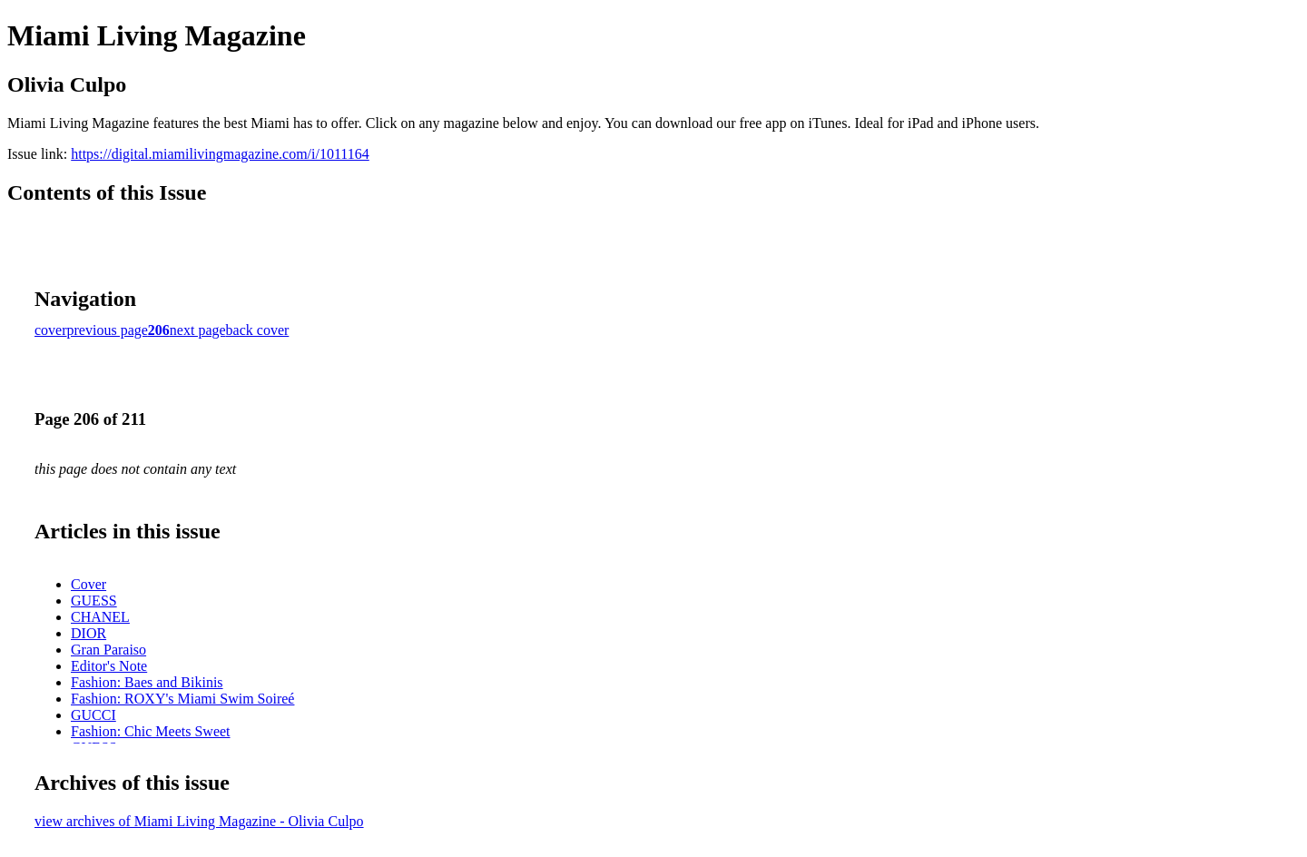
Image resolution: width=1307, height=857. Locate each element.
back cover (258, 330)
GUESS (94, 600)
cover (50, 330)
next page (198, 330)
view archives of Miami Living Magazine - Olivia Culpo (199, 821)
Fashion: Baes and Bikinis (147, 682)
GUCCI (93, 715)
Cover (88, 584)
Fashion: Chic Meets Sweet (151, 731)
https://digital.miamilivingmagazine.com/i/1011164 (220, 154)
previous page (107, 330)
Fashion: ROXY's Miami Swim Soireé (182, 698)
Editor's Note (109, 666)
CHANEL (100, 617)
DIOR (88, 633)
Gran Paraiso (108, 649)
